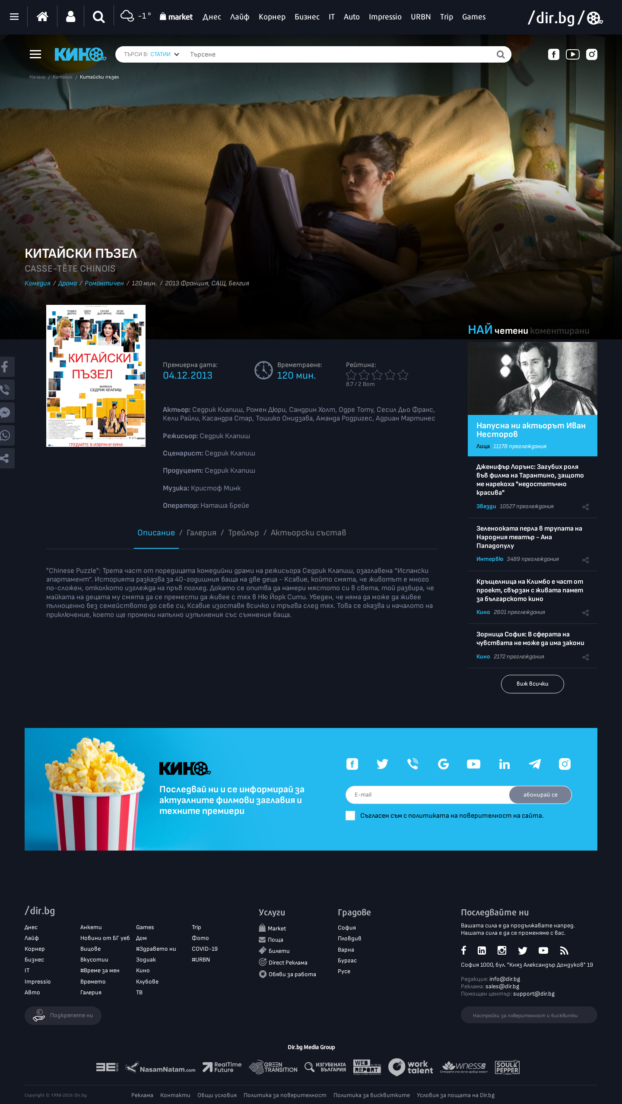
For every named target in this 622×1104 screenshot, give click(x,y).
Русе (344, 971)
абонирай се (540, 794)
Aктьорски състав (308, 533)
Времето (93, 981)
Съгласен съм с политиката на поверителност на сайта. (454, 816)
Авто (32, 992)
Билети (279, 951)
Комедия (38, 283)
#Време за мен (100, 970)
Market (277, 929)
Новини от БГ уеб (105, 938)
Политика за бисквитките (371, 1095)
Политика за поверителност (285, 1095)
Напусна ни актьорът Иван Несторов (531, 430)
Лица (483, 446)
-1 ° (134, 16)
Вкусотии (94, 959)
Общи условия (217, 1095)
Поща (275, 939)
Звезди (486, 506)
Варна (346, 949)
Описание (156, 533)
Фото (200, 938)
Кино (483, 612)
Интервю (489, 559)
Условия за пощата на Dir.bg (456, 1095)
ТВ (139, 992)
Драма (67, 283)
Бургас (347, 960)
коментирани (560, 331)
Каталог (63, 77)
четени (511, 331)
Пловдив (350, 939)
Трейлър (243, 533)
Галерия (201, 533)
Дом (141, 938)
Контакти (175, 1095)
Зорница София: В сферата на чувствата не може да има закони (530, 638)
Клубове (147, 981)
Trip (196, 927)
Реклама (142, 1095)
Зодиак (146, 959)
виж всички (533, 683)
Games (145, 927)
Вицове (90, 948)
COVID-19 (205, 948)
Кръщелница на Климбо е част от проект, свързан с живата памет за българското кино (529, 590)
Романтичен (104, 283)
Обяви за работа (292, 974)
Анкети (91, 927)
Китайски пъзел (99, 77)
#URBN (201, 959)
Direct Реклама (288, 962)
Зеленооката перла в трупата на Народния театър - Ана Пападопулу (529, 537)
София (347, 928)
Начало (37, 77)
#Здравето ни (156, 948)
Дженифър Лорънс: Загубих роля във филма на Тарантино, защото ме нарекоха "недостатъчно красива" (530, 480)
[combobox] (164, 54)
